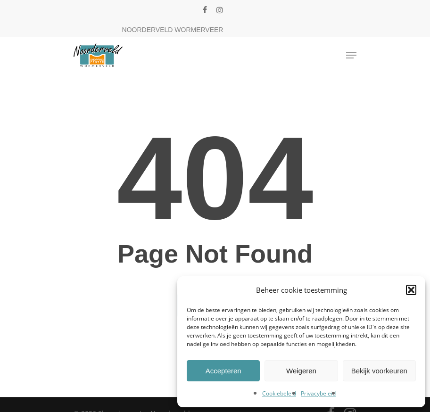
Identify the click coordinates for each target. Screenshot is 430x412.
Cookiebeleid (279, 393)
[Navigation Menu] (351, 55)
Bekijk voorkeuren (379, 371)
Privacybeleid (318, 393)
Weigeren (301, 371)
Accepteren (223, 371)
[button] (411, 290)
